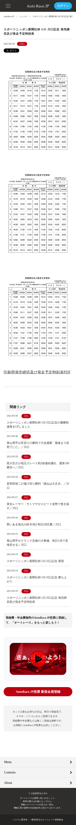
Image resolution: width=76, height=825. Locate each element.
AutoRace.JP (9, 16)
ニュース (23, 16)
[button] (8, 5)
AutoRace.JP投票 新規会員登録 (38, 691)
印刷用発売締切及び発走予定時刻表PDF (37, 372)
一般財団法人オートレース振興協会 (46, 819)
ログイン (63, 5)
